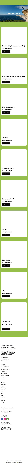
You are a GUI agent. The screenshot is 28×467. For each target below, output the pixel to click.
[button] (21, 2)
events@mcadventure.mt (5, 409)
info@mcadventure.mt (5, 412)
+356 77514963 (4, 416)
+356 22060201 (4, 415)
